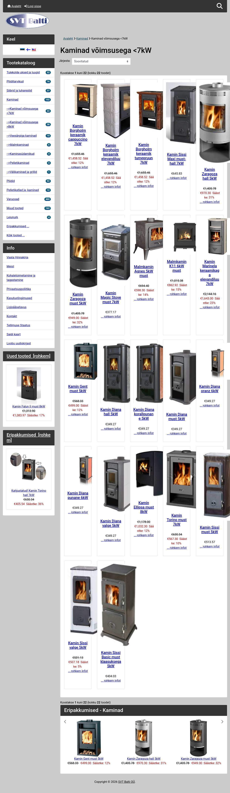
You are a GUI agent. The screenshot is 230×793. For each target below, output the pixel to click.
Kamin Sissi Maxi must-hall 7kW (176, 159)
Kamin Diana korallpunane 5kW (143, 414)
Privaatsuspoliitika (19, 289)
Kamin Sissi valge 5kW (78, 645)
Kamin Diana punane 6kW (77, 495)
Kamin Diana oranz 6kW (209, 388)
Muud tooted (29, 208)
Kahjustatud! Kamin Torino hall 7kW (28, 474)
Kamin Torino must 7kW (177, 519)
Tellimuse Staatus (18, 325)
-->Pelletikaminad (29, 163)
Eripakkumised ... (18, 226)
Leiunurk (29, 217)
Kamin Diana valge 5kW (110, 523)
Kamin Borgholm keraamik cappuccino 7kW (77, 135)
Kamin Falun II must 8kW (28, 387)
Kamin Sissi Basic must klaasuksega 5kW (110, 659)
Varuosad (29, 199)
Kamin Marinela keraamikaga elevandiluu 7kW (209, 272)
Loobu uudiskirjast (19, 343)
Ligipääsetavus (16, 307)
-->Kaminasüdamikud (29, 154)
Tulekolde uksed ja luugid (29, 72)
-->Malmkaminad (29, 145)
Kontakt (12, 316)
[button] (219, 6)
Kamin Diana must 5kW (176, 416)
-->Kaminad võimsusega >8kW (29, 124)
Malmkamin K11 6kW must (177, 266)
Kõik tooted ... (16, 235)
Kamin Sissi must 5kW (209, 529)
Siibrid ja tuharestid (29, 90)
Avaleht (14, 6)
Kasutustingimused (19, 298)
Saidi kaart (14, 334)
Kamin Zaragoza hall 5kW (209, 174)
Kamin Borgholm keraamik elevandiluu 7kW (110, 154)
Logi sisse (32, 6)
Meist (10, 266)
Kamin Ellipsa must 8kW (144, 507)
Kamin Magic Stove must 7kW (111, 297)
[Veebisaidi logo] (115, 20)
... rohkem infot (78, 167)
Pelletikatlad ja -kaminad (29, 190)
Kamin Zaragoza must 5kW (77, 298)
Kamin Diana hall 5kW (110, 411)
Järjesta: (64, 61)
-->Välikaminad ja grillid (29, 172)
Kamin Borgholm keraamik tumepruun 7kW (144, 153)
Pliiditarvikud (29, 81)
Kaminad (82, 38)
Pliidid (29, 181)
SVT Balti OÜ (126, 782)
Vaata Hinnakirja (17, 257)
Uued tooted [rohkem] (28, 356)
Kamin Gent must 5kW (77, 388)
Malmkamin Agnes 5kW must (144, 271)
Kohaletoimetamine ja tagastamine (21, 278)
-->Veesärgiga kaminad (29, 135)
